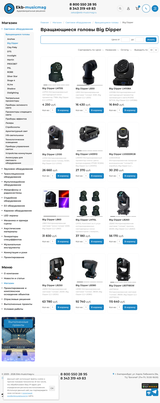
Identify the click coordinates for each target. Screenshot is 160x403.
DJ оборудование (14, 205)
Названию (110, 50)
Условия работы (13, 309)
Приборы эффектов (16, 119)
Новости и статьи (14, 278)
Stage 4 (11, 80)
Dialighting (13, 93)
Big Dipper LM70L (86, 219)
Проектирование (14, 257)
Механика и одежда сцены (16, 222)
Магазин (9, 283)
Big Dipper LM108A (120, 88)
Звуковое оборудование (18, 169)
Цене (98, 50)
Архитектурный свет (17, 131)
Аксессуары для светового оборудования (14, 160)
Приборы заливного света (17, 106)
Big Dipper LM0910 (86, 154)
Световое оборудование (18, 29)
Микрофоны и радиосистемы (13, 191)
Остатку (125, 50)
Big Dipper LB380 (86, 285)
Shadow (11, 88)
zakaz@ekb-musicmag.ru (83, 12)
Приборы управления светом (17, 147)
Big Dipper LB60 (51, 219)
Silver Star (12, 76)
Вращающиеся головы (18, 34)
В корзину (63, 110)
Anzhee (11, 39)
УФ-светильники (15, 135)
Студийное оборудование (12, 199)
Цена (114, 39)
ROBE (10, 72)
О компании (11, 273)
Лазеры (10, 123)
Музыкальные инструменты (12, 246)
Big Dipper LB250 (52, 285)
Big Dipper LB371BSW (121, 285)
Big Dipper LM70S (52, 88)
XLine (10, 84)
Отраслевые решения (17, 299)
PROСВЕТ (12, 64)
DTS (9, 51)
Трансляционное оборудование (14, 175)
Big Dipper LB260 (119, 219)
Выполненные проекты (18, 304)
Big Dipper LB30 (85, 88)
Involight (11, 55)
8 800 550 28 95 (82, 4)
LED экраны (11, 215)
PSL (9, 68)
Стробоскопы (13, 127)
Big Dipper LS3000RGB (122, 154)
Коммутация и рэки (15, 252)
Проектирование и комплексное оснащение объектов (16, 291)
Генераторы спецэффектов (13, 238)
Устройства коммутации (19, 153)
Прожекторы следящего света (19, 113)
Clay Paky (12, 47)
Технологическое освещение (15, 141)
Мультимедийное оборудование (14, 183)
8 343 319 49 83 (82, 8)
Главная (44, 22)
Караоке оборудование (18, 210)
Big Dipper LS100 (52, 154)
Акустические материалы (12, 230)
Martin (10, 60)
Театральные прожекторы (12, 99)
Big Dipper (12, 43)
